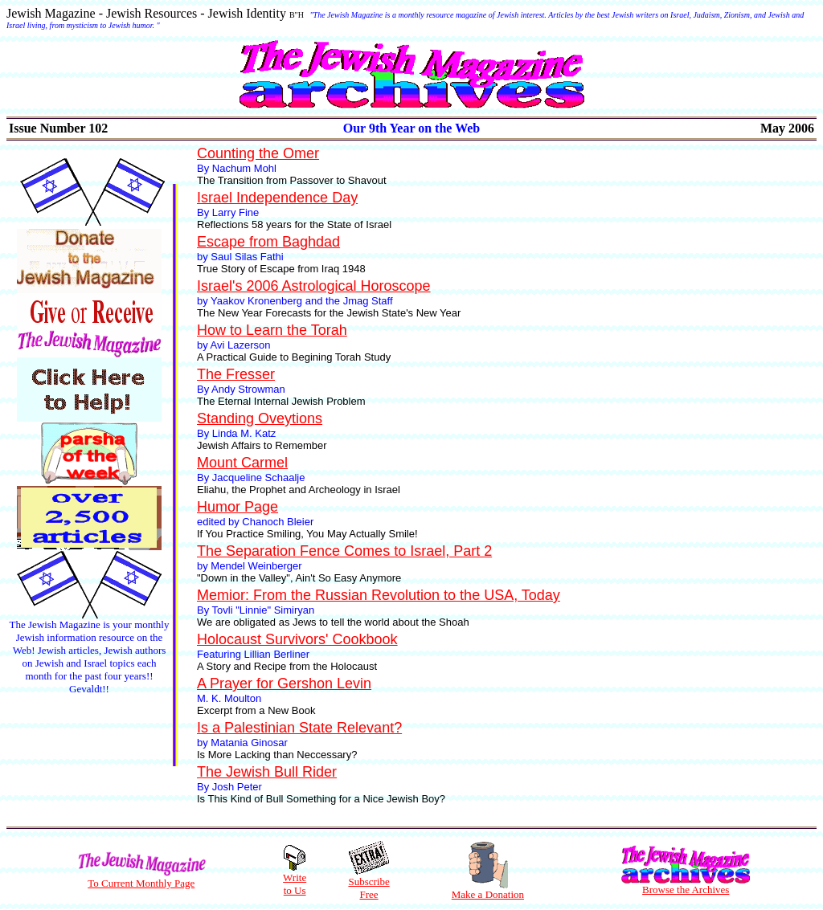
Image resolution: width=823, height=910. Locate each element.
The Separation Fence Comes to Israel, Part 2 (344, 551)
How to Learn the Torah (272, 330)
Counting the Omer (258, 153)
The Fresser (236, 374)
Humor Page (237, 507)
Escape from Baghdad (268, 242)
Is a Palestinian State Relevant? (299, 728)
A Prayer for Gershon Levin (284, 683)
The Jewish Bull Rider (267, 772)
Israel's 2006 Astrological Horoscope (314, 286)
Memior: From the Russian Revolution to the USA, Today (378, 595)
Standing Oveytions (259, 418)
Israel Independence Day (277, 198)
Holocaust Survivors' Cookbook (297, 639)
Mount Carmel (242, 463)
